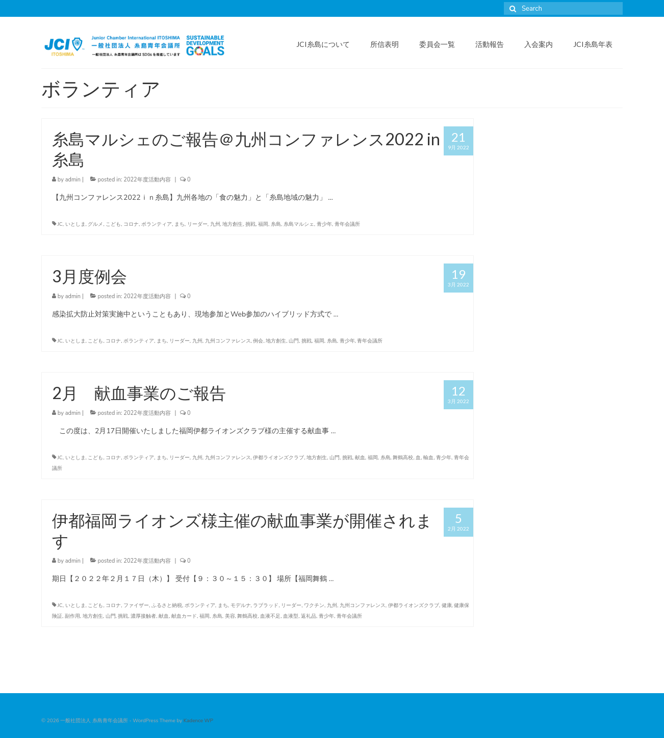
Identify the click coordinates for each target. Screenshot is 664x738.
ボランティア (156, 224)
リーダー (197, 224)
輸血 (428, 457)
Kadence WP (198, 720)
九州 (215, 224)
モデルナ (241, 605)
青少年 (324, 224)
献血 (360, 457)
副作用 (72, 616)
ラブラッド (265, 605)
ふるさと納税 (166, 605)
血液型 (290, 616)
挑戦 (250, 224)
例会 (258, 341)
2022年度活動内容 (146, 179)
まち (179, 224)
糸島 (276, 224)
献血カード (184, 616)
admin (73, 179)
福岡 (263, 224)
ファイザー (136, 605)
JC (60, 224)
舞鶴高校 (403, 457)
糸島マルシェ (299, 224)
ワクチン (314, 605)
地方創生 (232, 224)
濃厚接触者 (143, 616)
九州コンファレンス (228, 341)
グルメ (95, 224)
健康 (447, 605)
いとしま (75, 224)
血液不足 (270, 616)
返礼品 (308, 616)
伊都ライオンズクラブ (278, 457)
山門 (294, 341)
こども (113, 224)
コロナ (131, 224)
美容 (230, 616)
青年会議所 (347, 224)
